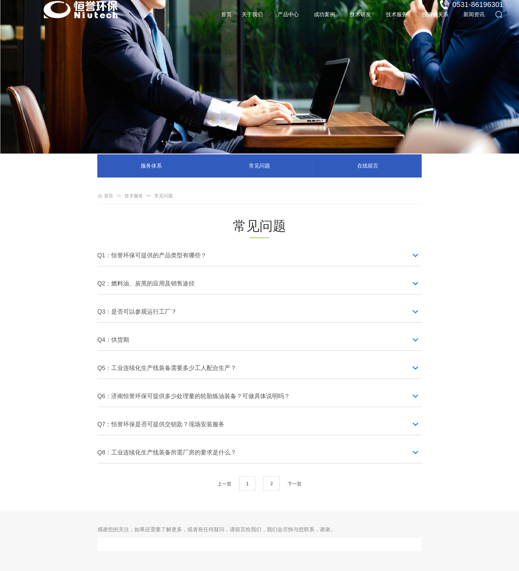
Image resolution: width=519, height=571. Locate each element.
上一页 (224, 484)
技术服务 (133, 195)
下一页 (295, 484)
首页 (226, 14)
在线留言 (367, 166)
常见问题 (259, 166)
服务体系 (151, 166)
